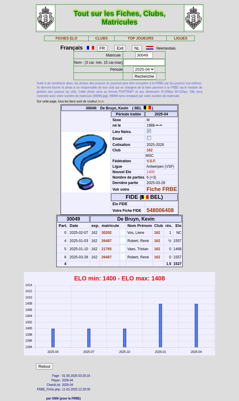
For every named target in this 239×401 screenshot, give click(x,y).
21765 (106, 249)
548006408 (160, 210)
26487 (106, 241)
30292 (106, 233)
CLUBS (101, 38)
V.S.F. (151, 161)
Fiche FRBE (162, 189)
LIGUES (181, 38)
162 (149, 150)
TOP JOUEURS (141, 38)
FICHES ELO (66, 38)
